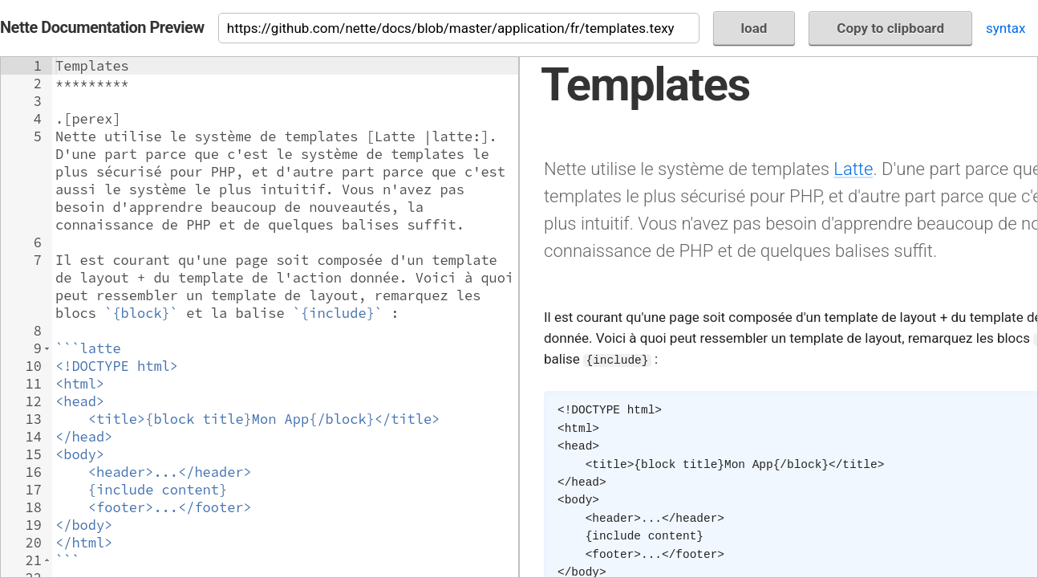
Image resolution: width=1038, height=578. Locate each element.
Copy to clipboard (890, 28)
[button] (47, 348)
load (754, 28)
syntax (1005, 28)
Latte (853, 168)
